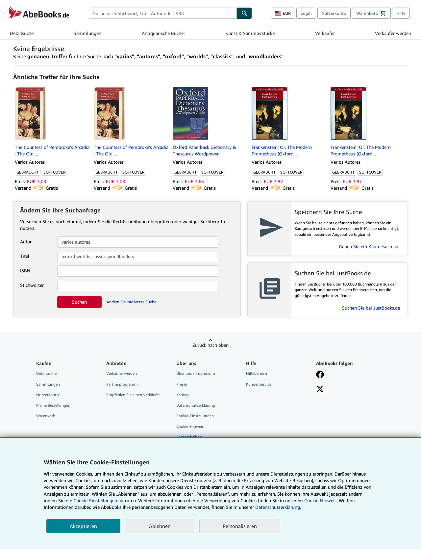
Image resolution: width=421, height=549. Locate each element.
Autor (26, 241)
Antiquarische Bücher (163, 33)
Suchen (79, 302)
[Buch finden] (244, 13)
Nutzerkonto (334, 13)
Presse (181, 384)
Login (306, 13)
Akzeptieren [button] (83, 526)
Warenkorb (45, 415)
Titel (24, 256)
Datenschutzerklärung (195, 405)
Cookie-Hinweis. (320, 500)
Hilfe (401, 13)
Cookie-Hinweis (190, 426)
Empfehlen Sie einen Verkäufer (133, 394)
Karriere (182, 394)
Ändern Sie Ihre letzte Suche (131, 301)
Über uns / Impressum (195, 373)
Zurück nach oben (210, 345)
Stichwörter (32, 285)
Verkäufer (325, 33)
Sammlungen (87, 33)
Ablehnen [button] (160, 526)
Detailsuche (22, 33)
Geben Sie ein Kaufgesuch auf (369, 246)
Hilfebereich (256, 373)
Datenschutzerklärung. (278, 507)
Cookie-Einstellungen (95, 500)
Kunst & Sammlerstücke (250, 33)
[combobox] (163, 13)
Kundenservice (258, 384)
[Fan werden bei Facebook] (320, 375)
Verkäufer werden (393, 33)
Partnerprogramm (122, 384)
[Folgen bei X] (320, 389)
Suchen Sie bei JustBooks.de (371, 308)
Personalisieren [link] (240, 526)
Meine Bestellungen (53, 405)
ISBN (25, 270)
